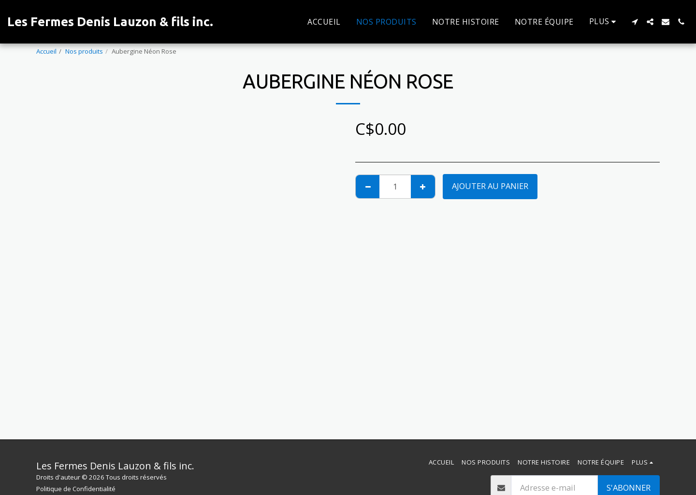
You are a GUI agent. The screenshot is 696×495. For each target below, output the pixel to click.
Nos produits (84, 51)
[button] (634, 22)
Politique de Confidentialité (76, 488)
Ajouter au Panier (490, 185)
